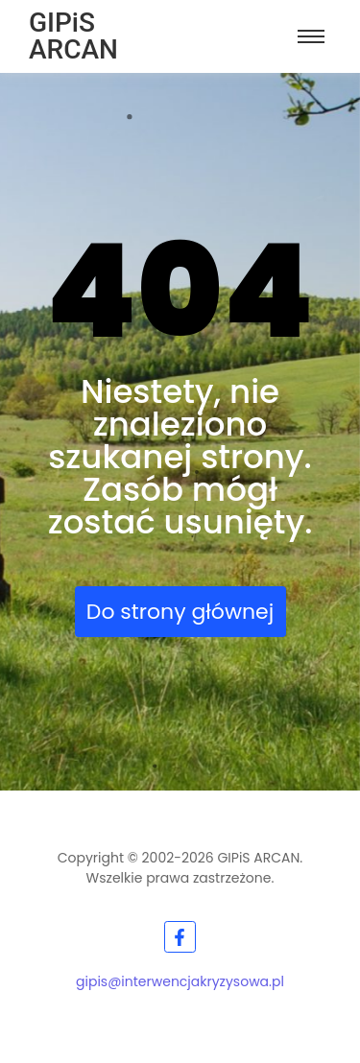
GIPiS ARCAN (73, 36)
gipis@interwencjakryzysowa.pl (180, 981)
